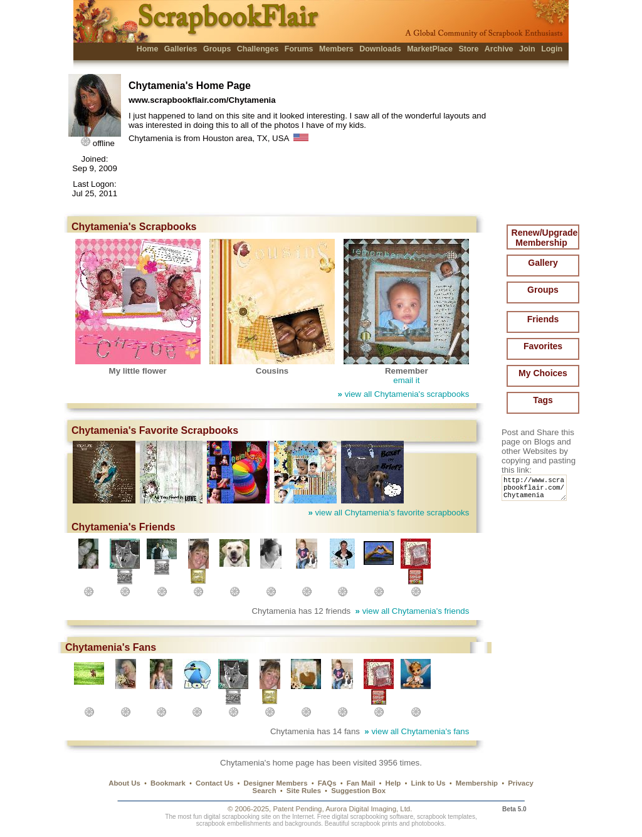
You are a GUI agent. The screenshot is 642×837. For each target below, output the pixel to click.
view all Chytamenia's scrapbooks (404, 394)
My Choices (542, 373)
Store (468, 49)
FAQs (327, 783)
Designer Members (275, 783)
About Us (124, 783)
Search (264, 790)
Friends (543, 319)
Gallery (542, 263)
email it (406, 380)
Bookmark (168, 783)
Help (393, 783)
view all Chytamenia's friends (412, 611)
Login (551, 49)
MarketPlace (430, 49)
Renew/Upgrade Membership (545, 238)
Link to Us (428, 783)
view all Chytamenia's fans (416, 731)
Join (527, 49)
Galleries (180, 49)
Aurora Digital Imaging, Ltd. (368, 809)
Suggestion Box (358, 790)
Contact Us (214, 783)
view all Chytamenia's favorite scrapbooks (388, 512)
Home (148, 49)
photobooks (427, 823)
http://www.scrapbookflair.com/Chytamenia (536, 491)
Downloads (380, 49)
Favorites (543, 346)
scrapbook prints (374, 823)
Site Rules (304, 790)
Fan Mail (361, 783)
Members (336, 49)
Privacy (521, 783)
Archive (499, 49)
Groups (217, 49)
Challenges (258, 49)
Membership (477, 783)
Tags (543, 400)
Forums (299, 49)
